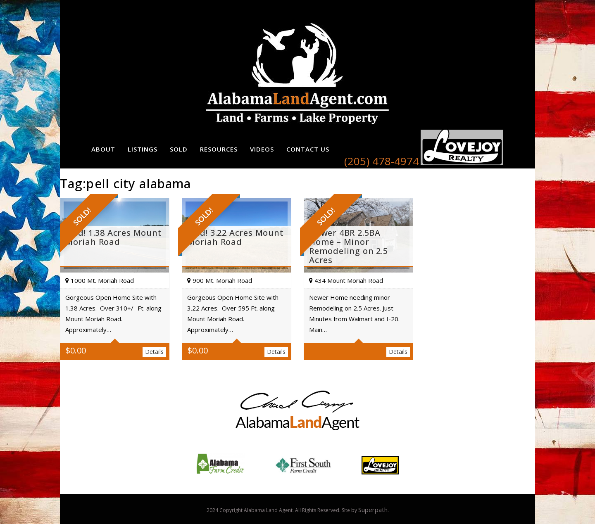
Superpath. (373, 509)
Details (154, 352)
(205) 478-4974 (381, 161)
